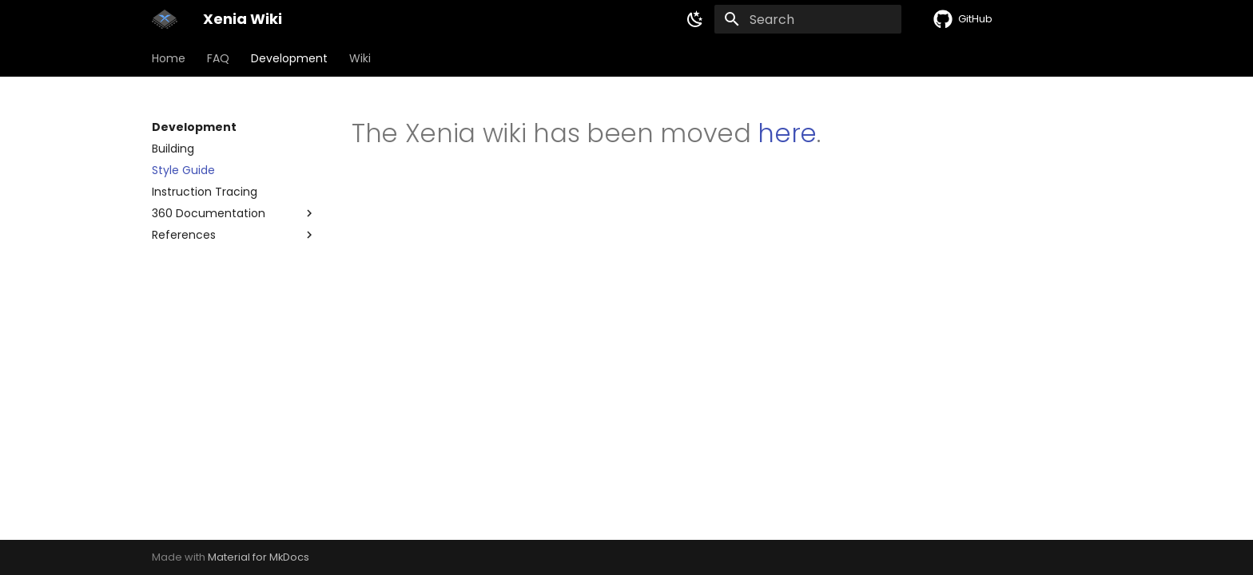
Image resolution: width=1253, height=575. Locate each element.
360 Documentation (208, 213)
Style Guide (183, 170)
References (184, 235)
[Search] (807, 19)
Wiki (360, 58)
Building (173, 148)
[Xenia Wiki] (164, 19)
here (787, 133)
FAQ (218, 58)
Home (168, 58)
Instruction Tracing (204, 191)
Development (289, 58)
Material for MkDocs (258, 557)
